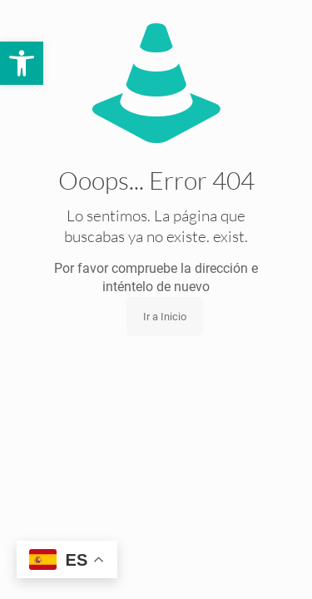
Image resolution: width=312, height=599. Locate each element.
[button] (21, 63)
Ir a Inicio (164, 316)
